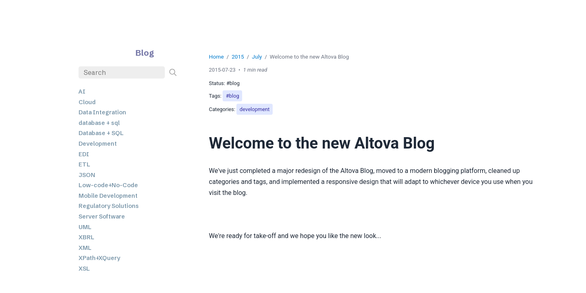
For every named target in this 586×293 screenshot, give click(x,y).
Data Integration (102, 112)
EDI (84, 154)
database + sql (99, 123)
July (257, 56)
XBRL (86, 237)
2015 (238, 56)
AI (82, 91)
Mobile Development (108, 195)
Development (98, 143)
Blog (145, 53)
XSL (84, 268)
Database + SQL (101, 133)
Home (216, 56)
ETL (84, 164)
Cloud (87, 102)
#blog (232, 96)
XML (85, 247)
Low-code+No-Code (108, 185)
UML (85, 227)
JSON (87, 175)
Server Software (102, 216)
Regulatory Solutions (109, 206)
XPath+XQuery (99, 258)
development (255, 109)
